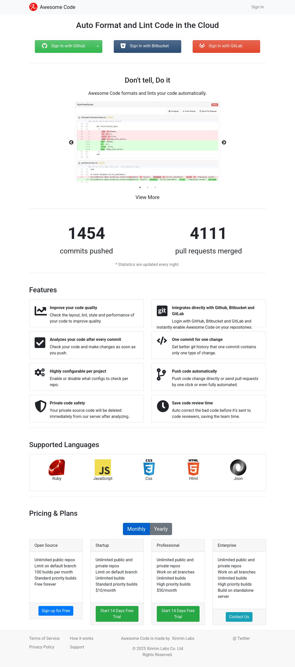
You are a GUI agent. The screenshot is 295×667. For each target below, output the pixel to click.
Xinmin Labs (183, 638)
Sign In (257, 7)
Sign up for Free (56, 610)
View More (147, 197)
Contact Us (239, 616)
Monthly (136, 529)
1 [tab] (140, 187)
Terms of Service (44, 638)
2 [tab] (147, 187)
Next (224, 142)
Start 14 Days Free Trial (116, 613)
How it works (81, 638)
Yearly (161, 529)
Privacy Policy (41, 647)
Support (77, 647)
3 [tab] (155, 187)
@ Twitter (241, 638)
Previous (71, 142)
